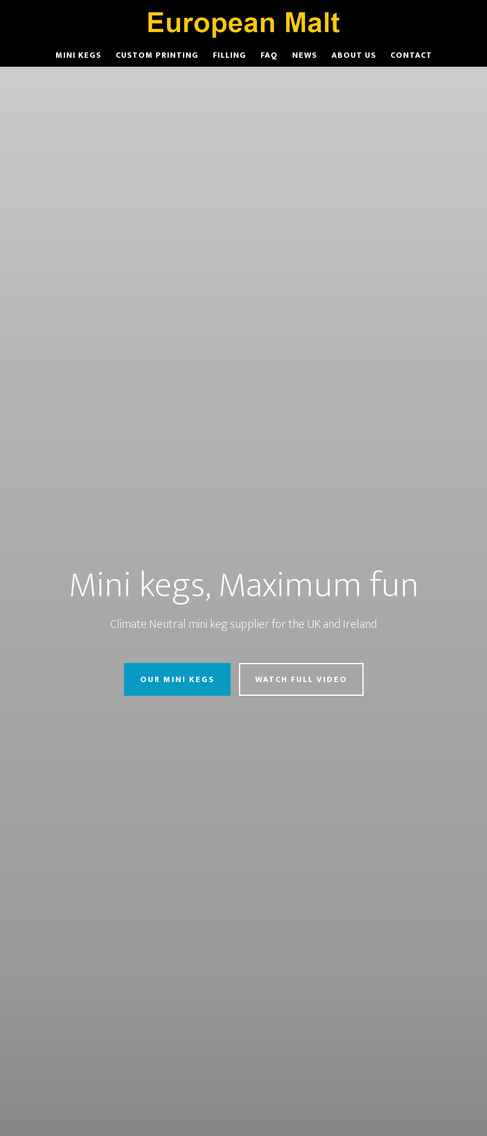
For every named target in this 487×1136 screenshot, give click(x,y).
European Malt (244, 22)
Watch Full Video (301, 679)
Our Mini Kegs (177, 679)
